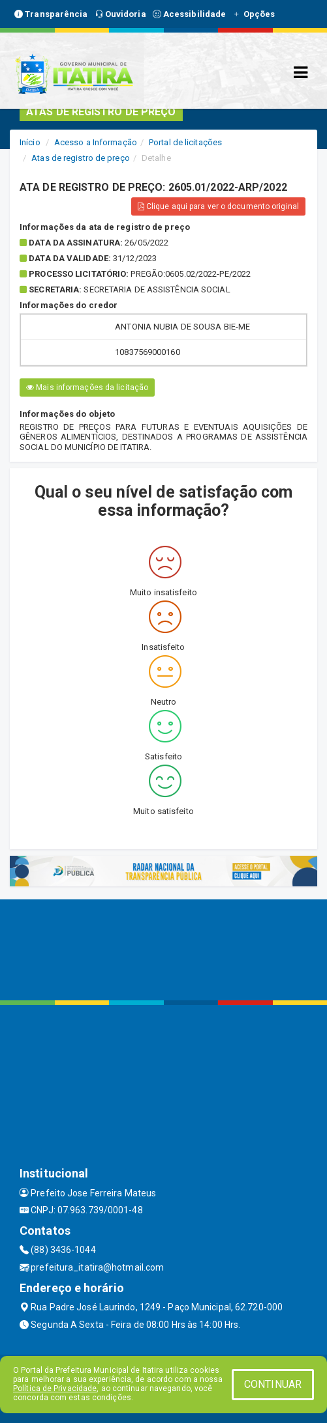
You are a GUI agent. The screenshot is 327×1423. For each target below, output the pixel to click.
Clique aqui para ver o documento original (218, 206)
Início (30, 142)
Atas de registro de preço (80, 158)
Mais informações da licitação (87, 387)
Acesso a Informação (95, 142)
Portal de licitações (185, 142)
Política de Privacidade (55, 1388)
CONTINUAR (273, 1384)
